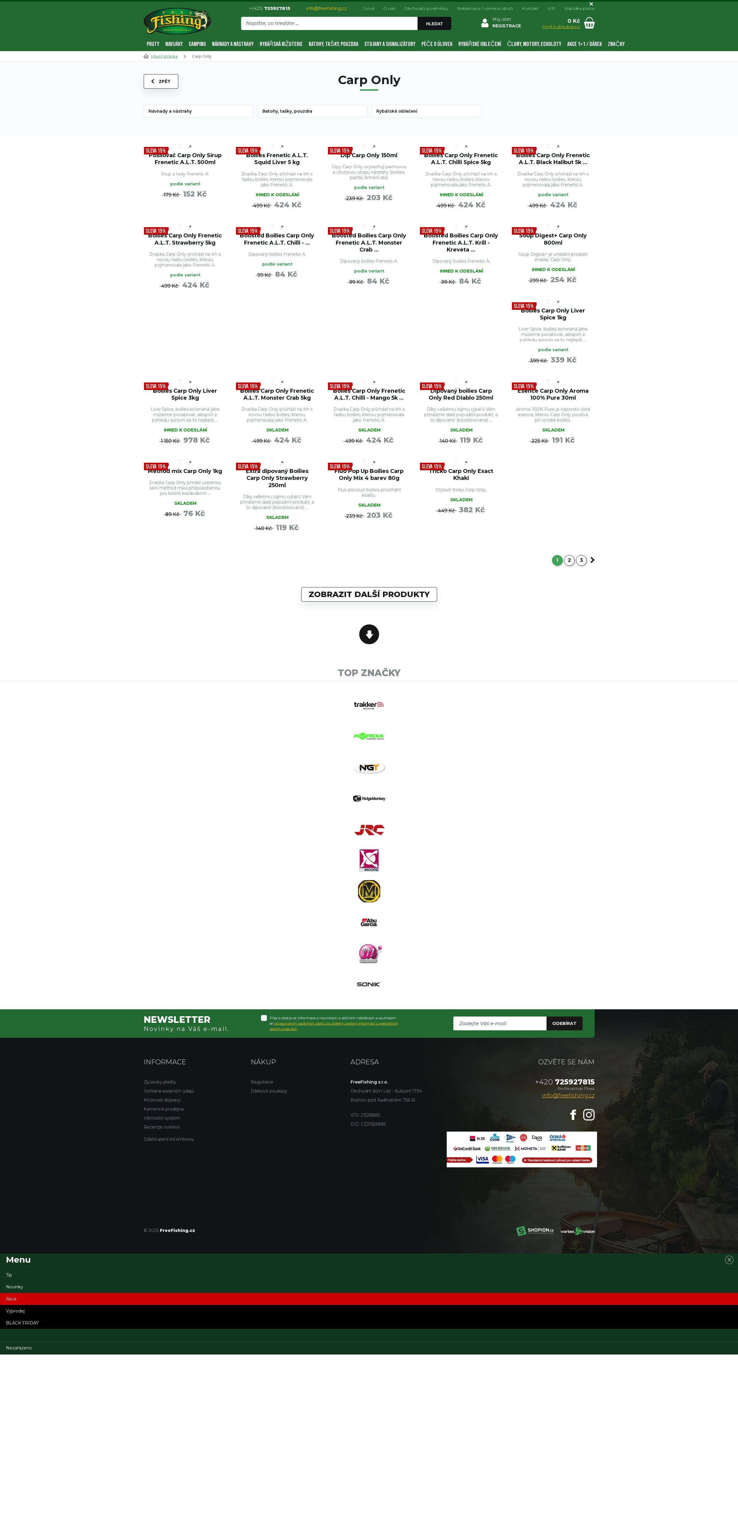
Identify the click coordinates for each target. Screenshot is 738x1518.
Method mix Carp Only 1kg (185, 472)
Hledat (434, 23)
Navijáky (174, 44)
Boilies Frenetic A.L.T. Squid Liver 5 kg (277, 158)
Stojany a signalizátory (389, 44)
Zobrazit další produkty (369, 596)
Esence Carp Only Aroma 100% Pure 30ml (553, 395)
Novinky (14, 1291)
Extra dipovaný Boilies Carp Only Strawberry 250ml (277, 479)
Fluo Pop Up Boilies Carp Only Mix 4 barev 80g (369, 476)
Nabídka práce (579, 8)
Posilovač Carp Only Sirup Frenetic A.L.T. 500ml (185, 158)
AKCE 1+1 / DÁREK (584, 44)
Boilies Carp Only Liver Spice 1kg (553, 315)
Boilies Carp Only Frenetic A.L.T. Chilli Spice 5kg (461, 158)
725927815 (565, 1086)
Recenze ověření (161, 1131)
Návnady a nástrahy (233, 44)
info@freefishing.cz (326, 8)
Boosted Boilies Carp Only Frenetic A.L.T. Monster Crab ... (369, 243)
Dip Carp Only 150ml (369, 155)
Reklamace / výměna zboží (485, 8)
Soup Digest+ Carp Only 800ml (553, 239)
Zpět (161, 81)
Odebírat (564, 1028)
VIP (551, 8)
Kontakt (530, 8)
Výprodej (15, 1315)
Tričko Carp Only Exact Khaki (461, 476)
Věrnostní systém (162, 1122)
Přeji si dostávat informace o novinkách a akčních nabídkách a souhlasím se (334, 1028)
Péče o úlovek (436, 44)
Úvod (368, 8)
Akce (11, 1303)
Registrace (262, 1086)
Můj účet (501, 19)
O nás (389, 8)
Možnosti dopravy (162, 1104)
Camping (197, 44)
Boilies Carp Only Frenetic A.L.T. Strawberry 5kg (185, 239)
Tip (9, 1279)
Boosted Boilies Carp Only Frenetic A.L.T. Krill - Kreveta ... (461, 243)
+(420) (269, 8)
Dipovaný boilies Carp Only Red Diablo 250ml (461, 395)
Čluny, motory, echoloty (534, 44)
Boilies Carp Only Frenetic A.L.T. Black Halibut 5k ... (553, 158)
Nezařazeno (19, 1352)
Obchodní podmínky (426, 8)
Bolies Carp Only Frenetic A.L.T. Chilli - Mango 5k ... (369, 395)
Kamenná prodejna (164, 1113)
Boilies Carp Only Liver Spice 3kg (185, 395)
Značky (616, 44)
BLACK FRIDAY (22, 1327)
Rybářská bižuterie (281, 44)
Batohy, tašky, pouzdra (333, 44)
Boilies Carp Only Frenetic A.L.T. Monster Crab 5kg (277, 395)
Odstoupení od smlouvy (169, 1143)
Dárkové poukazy (269, 1095)
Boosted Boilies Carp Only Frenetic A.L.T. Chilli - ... (277, 239)
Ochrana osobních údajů (169, 1095)
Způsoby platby (160, 1086)
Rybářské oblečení (479, 44)
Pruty (153, 44)
